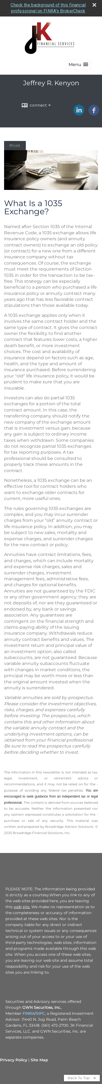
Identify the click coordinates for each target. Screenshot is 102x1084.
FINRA (29, 1013)
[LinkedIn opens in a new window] (78, 113)
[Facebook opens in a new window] (93, 113)
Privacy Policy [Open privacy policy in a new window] (13, 1059)
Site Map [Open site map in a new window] (39, 1059)
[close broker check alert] (94, 5)
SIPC (40, 1013)
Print (15, 145)
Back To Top (82, 1078)
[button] (78, 64)
